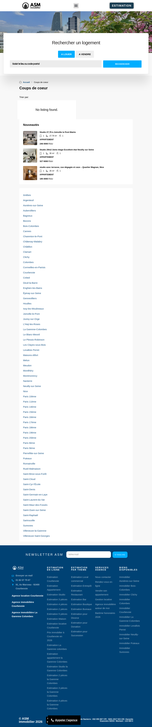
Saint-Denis (29, 489)
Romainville (29, 463)
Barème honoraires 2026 (105, 615)
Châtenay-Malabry (32, 241)
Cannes (27, 231)
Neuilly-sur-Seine (32, 386)
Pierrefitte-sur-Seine (33, 453)
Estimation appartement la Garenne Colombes (57, 657)
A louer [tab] (66, 54)
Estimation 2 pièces (57, 609)
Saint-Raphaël (30, 515)
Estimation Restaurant (77, 592)
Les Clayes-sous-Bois (34, 344)
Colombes (28, 262)
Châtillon (27, 246)
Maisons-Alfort (30, 355)
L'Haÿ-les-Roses (31, 324)
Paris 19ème (29, 432)
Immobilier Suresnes (124, 650)
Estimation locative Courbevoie (56, 625)
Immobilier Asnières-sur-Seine (129, 579)
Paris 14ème (29, 406)
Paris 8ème (29, 442)
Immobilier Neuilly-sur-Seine (129, 636)
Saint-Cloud (29, 479)
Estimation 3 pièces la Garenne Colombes (57, 691)
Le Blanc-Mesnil (31, 334)
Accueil (26, 82)
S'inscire (120, 554)
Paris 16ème (29, 417)
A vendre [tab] (85, 54)
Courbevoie (29, 272)
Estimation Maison (56, 618)
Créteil (26, 277)
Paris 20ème (29, 437)
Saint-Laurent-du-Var (34, 499)
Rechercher (122, 64)
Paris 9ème (29, 448)
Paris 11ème (29, 401)
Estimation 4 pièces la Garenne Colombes (57, 704)
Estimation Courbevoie (53, 579)
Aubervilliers (29, 210)
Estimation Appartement (53, 587)
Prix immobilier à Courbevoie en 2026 (55, 636)
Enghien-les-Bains (32, 288)
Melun (26, 360)
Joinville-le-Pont (31, 313)
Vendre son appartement (101, 592)
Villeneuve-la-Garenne (34, 530)
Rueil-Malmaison (32, 468)
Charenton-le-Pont (32, 236)
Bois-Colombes (31, 226)
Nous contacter (103, 577)
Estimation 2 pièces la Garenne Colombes (57, 679)
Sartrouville (29, 520)
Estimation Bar (78, 599)
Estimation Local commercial (79, 579)
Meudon (27, 365)
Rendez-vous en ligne (103, 583)
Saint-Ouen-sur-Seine (34, 510)
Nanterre (27, 380)
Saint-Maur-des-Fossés (35, 504)
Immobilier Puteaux (129, 643)
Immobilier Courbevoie (125, 610)
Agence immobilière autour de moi (105, 606)
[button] (76, 5)
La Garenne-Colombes (35, 329)
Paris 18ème (29, 427)
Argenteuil (28, 200)
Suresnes (28, 525)
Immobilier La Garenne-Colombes (129, 618)
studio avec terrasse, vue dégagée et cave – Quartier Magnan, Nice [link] (72, 167)
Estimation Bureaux (81, 609)
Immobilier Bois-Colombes (127, 587)
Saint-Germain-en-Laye (35, 494)
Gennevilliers (30, 298)
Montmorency (30, 375)
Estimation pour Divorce (79, 615)
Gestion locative (103, 599)
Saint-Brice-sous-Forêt (35, 473)
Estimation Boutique (81, 604)
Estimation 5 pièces (57, 613)
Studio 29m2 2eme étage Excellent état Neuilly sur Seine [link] (67, 149)
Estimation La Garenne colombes (57, 647)
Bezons (27, 220)
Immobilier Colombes (124, 601)
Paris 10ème (29, 396)
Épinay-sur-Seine (32, 293)
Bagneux (27, 215)
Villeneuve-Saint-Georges (36, 535)
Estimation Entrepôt (81, 585)
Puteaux (27, 458)
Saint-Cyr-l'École (31, 484)
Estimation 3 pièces (57, 599)
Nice (25, 391)
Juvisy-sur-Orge (31, 318)
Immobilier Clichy (128, 594)
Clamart (27, 251)
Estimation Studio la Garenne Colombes (57, 668)
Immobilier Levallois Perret (129, 627)
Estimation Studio (56, 594)
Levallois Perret (31, 349)
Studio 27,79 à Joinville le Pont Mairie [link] (58, 132)
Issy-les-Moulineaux (33, 308)
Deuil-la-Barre (30, 282)
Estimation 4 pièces (57, 604)
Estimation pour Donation (79, 624)
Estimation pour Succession (79, 633)
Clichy (26, 257)
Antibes (27, 195)
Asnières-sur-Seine (33, 205)
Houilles (27, 303)
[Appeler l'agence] (64, 720)
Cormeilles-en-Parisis (34, 267)
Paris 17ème (29, 422)
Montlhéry (28, 370)
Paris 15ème (29, 411)
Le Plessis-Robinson (33, 339)
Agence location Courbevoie (27, 595)
